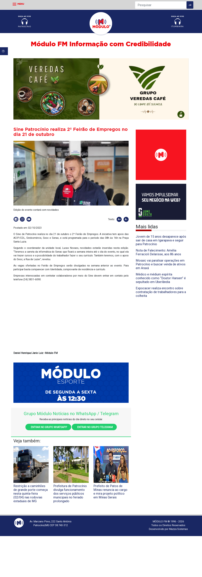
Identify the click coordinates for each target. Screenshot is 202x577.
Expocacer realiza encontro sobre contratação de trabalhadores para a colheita (161, 292)
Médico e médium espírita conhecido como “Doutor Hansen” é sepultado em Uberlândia (161, 278)
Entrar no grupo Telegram (94, 427)
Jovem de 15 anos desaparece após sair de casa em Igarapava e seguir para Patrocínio (161, 240)
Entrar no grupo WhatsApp (48, 427)
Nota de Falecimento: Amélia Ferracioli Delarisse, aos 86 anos (158, 252)
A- (126, 219)
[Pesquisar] (161, 5)
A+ (119, 219)
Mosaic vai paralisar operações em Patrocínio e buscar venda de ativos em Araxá (160, 264)
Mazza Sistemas (178, 529)
